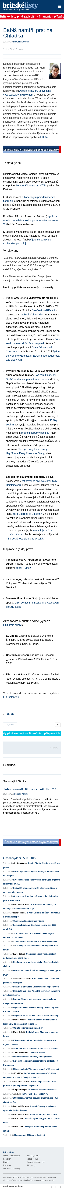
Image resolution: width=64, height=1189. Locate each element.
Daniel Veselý (19, 1020)
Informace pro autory (36, 1162)
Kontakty (7, 1159)
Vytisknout (10, 725)
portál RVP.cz (23, 568)
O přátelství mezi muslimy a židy (28, 1028)
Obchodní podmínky (11, 1168)
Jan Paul (17, 1094)
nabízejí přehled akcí (31, 314)
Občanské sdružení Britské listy (34, 1177)
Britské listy (26, 6)
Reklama (7, 1165)
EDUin (44, 137)
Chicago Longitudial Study (32, 449)
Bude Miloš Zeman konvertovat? (42, 1090)
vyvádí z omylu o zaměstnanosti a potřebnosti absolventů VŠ (30, 220)
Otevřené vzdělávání (43, 310)
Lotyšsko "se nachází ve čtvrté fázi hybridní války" (36, 1015)
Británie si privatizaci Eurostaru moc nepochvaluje (36, 987)
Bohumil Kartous (21, 42)
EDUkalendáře (12, 625)
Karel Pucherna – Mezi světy (35, 1094)
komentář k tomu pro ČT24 (31, 185)
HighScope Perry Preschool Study (25, 453)
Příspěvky (31, 1165)
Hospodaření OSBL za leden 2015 (29, 1135)
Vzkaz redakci (33, 1159)
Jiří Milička (18, 1073)
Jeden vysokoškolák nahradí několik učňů (29, 789)
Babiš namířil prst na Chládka (43, 1114)
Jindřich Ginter (20, 863)
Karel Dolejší (19, 954)
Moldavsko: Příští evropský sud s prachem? (33, 1057)
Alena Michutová (20, 1053)
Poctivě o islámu (37, 1053)
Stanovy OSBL (33, 1156)
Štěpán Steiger (20, 1090)
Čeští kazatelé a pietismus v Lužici (28, 921)
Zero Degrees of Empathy (27, 513)
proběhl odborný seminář (35, 432)
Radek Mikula (19, 913)
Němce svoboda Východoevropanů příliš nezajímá (36, 1069)
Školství (10, 714)
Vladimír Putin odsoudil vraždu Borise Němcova (35, 941)
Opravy (6, 1162)
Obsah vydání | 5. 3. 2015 (19, 858)
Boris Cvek (18, 1118)
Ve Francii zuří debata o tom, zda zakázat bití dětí (35, 1048)
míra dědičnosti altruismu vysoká (24, 538)
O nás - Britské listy (11, 1156)
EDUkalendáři (11, 697)
